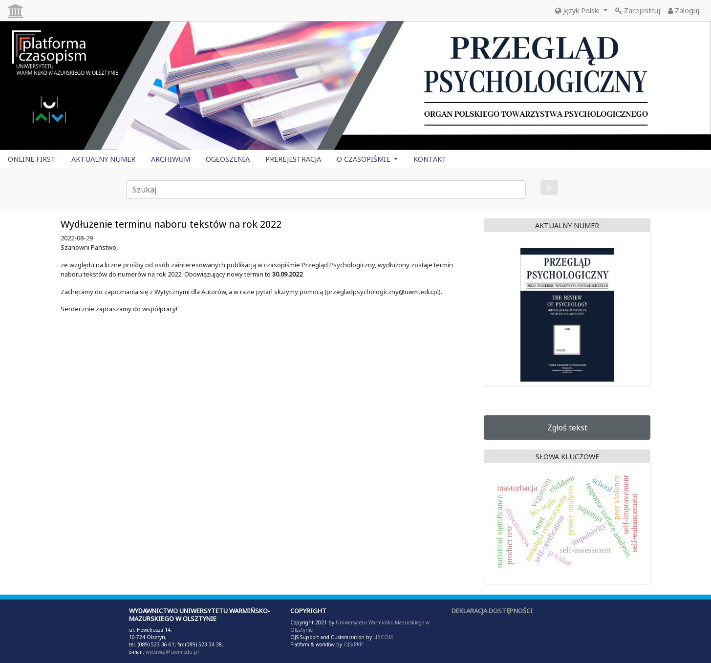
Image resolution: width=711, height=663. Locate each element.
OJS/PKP (352, 644)
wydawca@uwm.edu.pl (172, 651)
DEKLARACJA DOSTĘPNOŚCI (492, 610)
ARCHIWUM (170, 159)
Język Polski (578, 10)
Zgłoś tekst (567, 427)
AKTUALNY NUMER (103, 159)
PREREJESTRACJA (293, 159)
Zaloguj (683, 10)
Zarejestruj (637, 10)
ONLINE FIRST (32, 159)
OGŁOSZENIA (228, 159)
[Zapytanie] (326, 189)
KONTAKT (430, 159)
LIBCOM (383, 637)
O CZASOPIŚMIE (364, 159)
